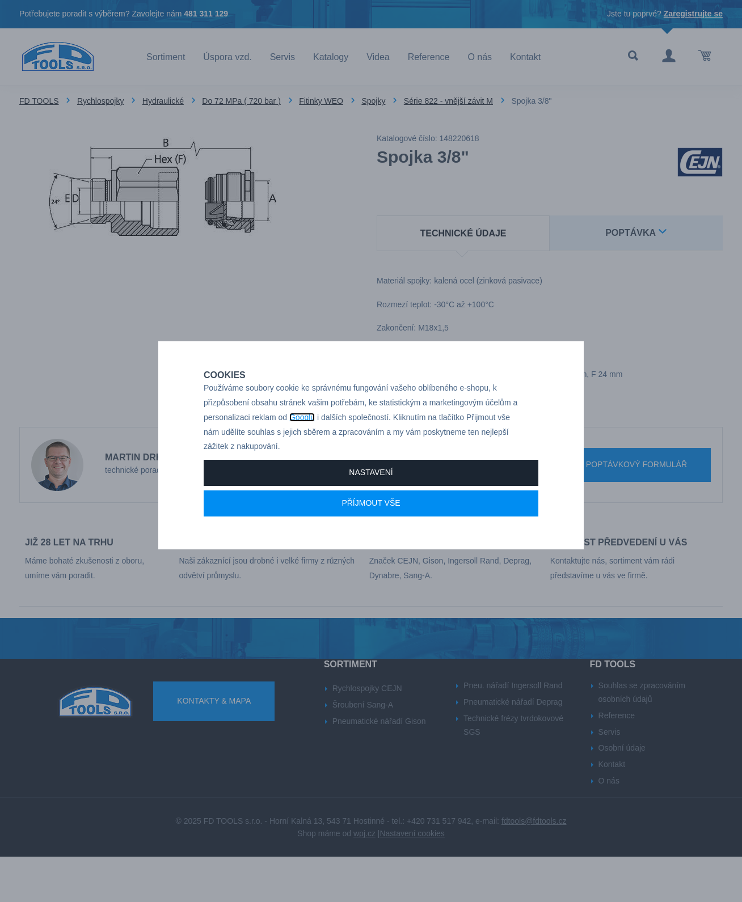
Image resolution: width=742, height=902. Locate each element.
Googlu (302, 456)
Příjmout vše (371, 542)
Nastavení (371, 511)
